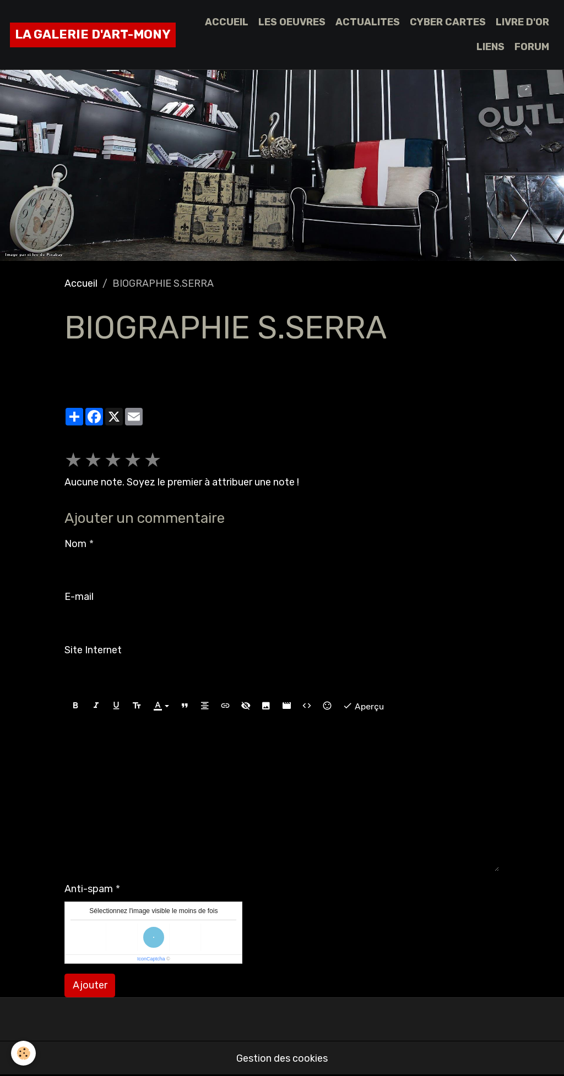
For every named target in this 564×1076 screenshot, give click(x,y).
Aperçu (363, 706)
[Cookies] (23, 1053)
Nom (75, 544)
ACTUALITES (367, 22)
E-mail (79, 597)
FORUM (531, 47)
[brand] (93, 35)
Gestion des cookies (282, 1058)
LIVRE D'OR (522, 22)
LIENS (490, 47)
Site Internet (93, 650)
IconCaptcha (151, 959)
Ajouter (90, 985)
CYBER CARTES (448, 22)
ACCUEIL (226, 22)
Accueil (80, 283)
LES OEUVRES (292, 22)
